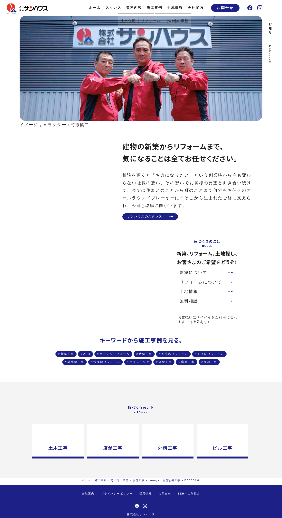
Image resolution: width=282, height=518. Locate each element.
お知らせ (270, 27)
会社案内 (195, 8)
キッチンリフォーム (130, 356)
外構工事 (169, 465)
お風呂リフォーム (206, 356)
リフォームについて (201, 283)
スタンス (113, 8)
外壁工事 (114, 377)
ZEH (95, 356)
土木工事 (57, 465)
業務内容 (134, 8)
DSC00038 (270, 54)
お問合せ (225, 8)
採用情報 (145, 511)
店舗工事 (169, 356)
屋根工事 (171, 377)
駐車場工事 (124, 367)
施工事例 (154, 8)
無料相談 (189, 302)
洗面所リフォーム (162, 367)
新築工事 (71, 356)
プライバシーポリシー (117, 511)
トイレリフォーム (85, 367)
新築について (194, 274)
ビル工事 (225, 465)
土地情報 (175, 8)
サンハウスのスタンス (149, 217)
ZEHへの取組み (189, 511)
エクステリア (204, 367)
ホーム (95, 8)
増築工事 (142, 377)
